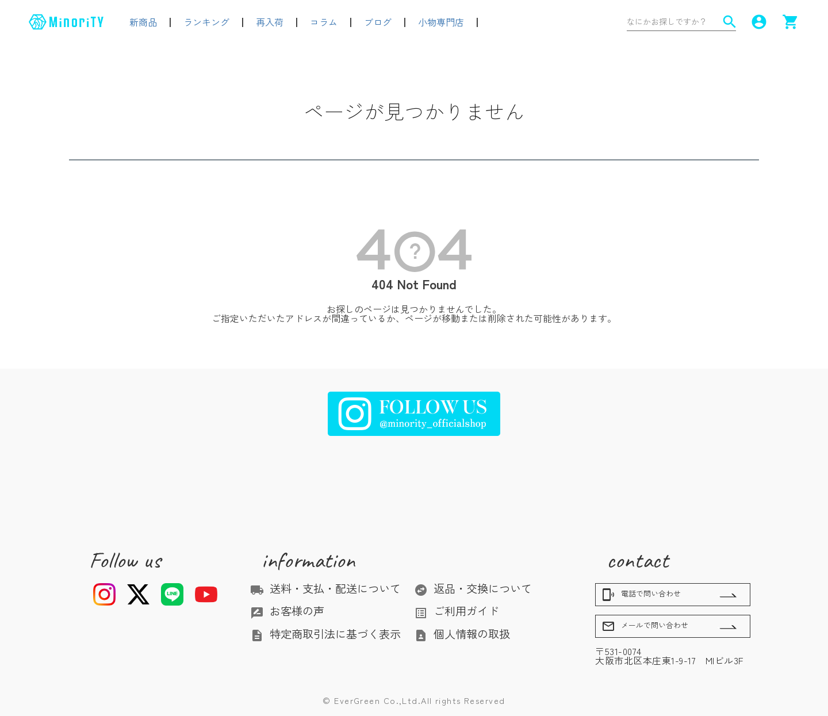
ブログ (378, 22)
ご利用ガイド (456, 611)
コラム (324, 22)
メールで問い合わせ (644, 626)
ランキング (206, 22)
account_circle (759, 21)
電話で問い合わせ (641, 595)
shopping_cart (790, 21)
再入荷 (269, 22)
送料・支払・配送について (325, 588)
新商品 (143, 22)
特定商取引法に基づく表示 (325, 634)
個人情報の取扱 (462, 634)
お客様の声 (287, 611)
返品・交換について (473, 588)
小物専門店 (441, 22)
